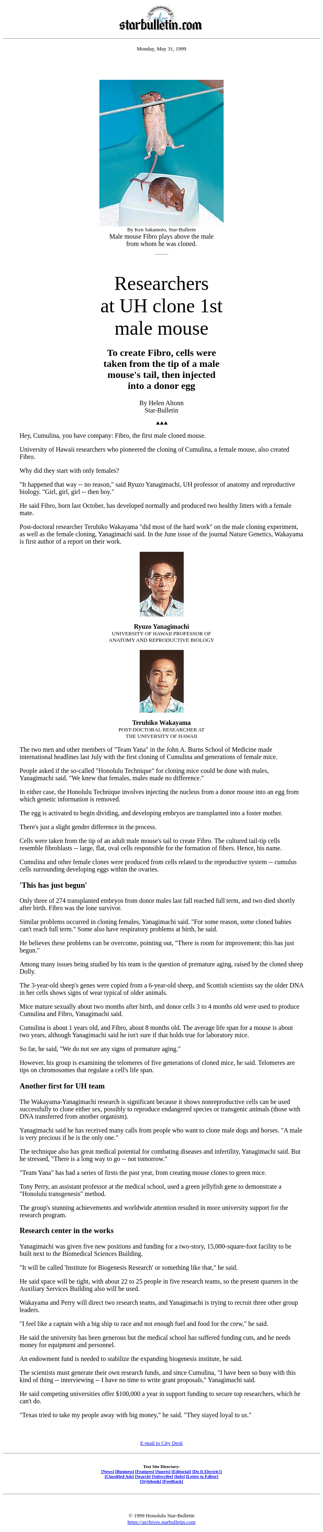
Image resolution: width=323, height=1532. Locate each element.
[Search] (143, 1476)
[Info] (179, 1476)
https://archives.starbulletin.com (161, 1522)
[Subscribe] (162, 1476)
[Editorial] (181, 1471)
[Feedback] (172, 1481)
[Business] (124, 1471)
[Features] (144, 1471)
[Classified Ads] (119, 1476)
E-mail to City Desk (161, 1443)
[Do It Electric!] (207, 1471)
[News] (107, 1471)
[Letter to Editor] (202, 1476)
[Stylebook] (150, 1481)
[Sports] (162, 1471)
